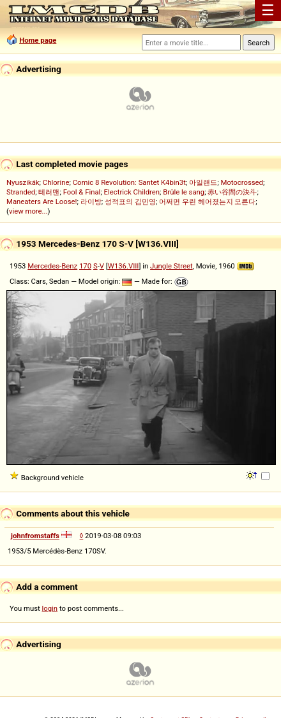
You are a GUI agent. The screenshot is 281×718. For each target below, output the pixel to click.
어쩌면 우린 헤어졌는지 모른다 (207, 201)
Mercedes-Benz (52, 265)
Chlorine (56, 182)
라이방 (91, 201)
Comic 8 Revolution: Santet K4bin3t (129, 182)
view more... (28, 211)
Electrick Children (132, 191)
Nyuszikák (23, 182)
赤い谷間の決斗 (232, 191)
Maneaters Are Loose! (41, 201)
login (50, 608)
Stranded (20, 191)
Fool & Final (82, 191)
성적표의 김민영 (130, 201)
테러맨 (48, 191)
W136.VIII (123, 265)
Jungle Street (171, 265)
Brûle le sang (183, 191)
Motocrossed (241, 182)
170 (85, 265)
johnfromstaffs (35, 535)
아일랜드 (203, 182)
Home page (37, 40)
